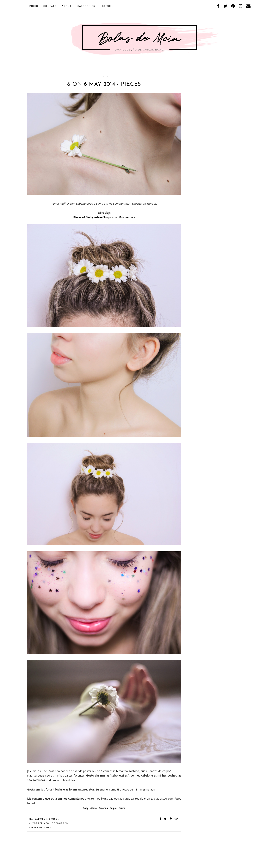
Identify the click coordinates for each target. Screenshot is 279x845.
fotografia (61, 823)
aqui (153, 789)
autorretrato (39, 823)
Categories (87, 6)
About (66, 6)
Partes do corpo (41, 828)
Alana (93, 808)
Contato (50, 6)
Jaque (113, 808)
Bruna (122, 808)
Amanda (103, 808)
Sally (85, 808)
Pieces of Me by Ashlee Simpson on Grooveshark (104, 217)
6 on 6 (54, 819)
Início (33, 6)
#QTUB (108, 6)
